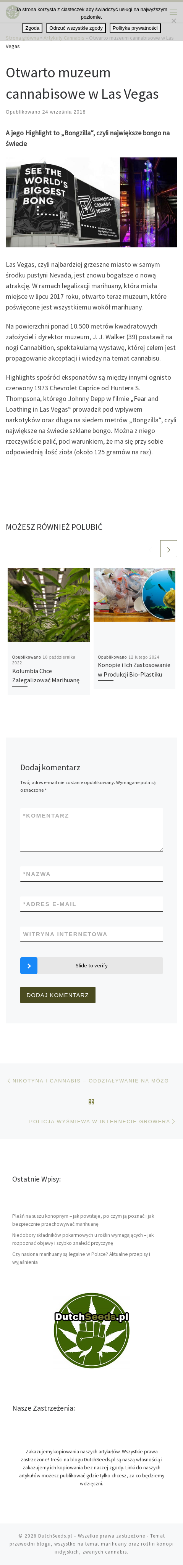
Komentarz (46, 815)
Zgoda (32, 28)
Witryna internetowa (65, 934)
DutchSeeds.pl (55, 1536)
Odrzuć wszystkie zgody (75, 28)
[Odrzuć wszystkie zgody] (173, 20)
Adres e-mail (50, 904)
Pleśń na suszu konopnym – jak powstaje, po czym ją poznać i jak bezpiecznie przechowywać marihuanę (83, 1220)
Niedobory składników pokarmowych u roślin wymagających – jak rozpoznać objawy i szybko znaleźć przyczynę (83, 1239)
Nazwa (37, 873)
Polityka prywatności (135, 28)
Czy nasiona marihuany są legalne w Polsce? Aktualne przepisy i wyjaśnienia (81, 1258)
